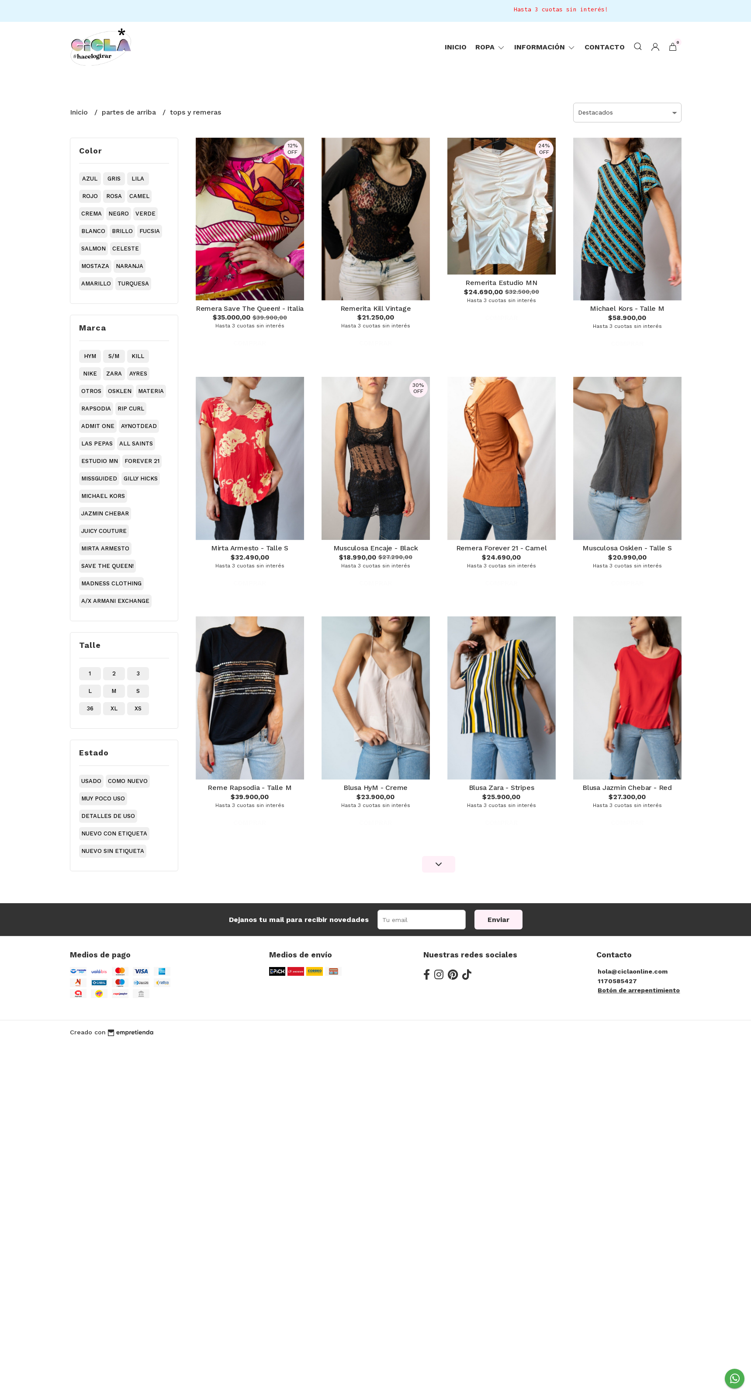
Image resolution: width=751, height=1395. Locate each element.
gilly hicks (141, 478)
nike (90, 373)
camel (139, 196)
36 (90, 708)
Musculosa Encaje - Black (375, 548)
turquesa (133, 283)
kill (138, 356)
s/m (113, 356)
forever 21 (142, 461)
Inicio (456, 47)
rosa (114, 196)
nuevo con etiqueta (114, 833)
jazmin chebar (105, 513)
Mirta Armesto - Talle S (249, 548)
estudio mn (99, 461)
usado (91, 781)
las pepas (97, 443)
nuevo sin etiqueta (112, 851)
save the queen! (107, 566)
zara (114, 373)
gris (114, 178)
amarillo (96, 283)
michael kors (103, 496)
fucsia (149, 231)
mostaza (95, 266)
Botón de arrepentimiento (639, 990)
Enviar (498, 919)
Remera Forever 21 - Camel (501, 548)
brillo (122, 231)
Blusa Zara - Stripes (501, 787)
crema (91, 213)
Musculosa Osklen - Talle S (627, 548)
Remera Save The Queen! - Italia (250, 308)
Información (545, 47)
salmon (93, 248)
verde (145, 213)
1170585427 (617, 981)
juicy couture (104, 531)
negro (118, 213)
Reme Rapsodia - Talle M (249, 787)
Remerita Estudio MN (501, 282)
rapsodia (96, 408)
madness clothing (111, 583)
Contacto (605, 47)
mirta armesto (105, 548)
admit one (97, 426)
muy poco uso (103, 798)
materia (151, 391)
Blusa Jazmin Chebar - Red (627, 787)
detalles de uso (108, 816)
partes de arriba (130, 112)
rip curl (131, 408)
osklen (120, 391)
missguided (99, 478)
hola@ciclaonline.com (633, 971)
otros (91, 391)
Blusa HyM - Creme (375, 787)
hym (90, 356)
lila (138, 178)
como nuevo (128, 781)
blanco (93, 231)
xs (138, 708)
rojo (90, 196)
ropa (490, 47)
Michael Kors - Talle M (627, 308)
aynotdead (139, 426)
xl (114, 708)
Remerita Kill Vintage (375, 308)
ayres (138, 373)
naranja (129, 266)
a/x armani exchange (115, 601)
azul (89, 178)
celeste (125, 248)
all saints (136, 443)
